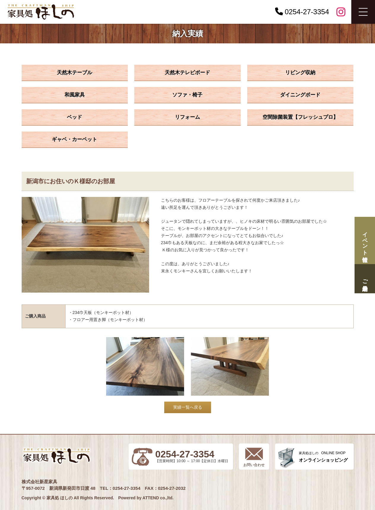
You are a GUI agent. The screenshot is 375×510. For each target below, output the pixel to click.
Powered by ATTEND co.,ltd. (146, 497)
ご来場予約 (365, 279)
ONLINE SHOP (323, 456)
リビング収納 (300, 72)
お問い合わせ (254, 465)
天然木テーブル (74, 72)
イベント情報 (365, 240)
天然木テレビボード (187, 72)
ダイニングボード (300, 95)
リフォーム (187, 117)
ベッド (74, 117)
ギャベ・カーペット (74, 139)
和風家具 (75, 95)
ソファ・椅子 (187, 95)
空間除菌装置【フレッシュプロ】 (300, 117)
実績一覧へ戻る (187, 407)
